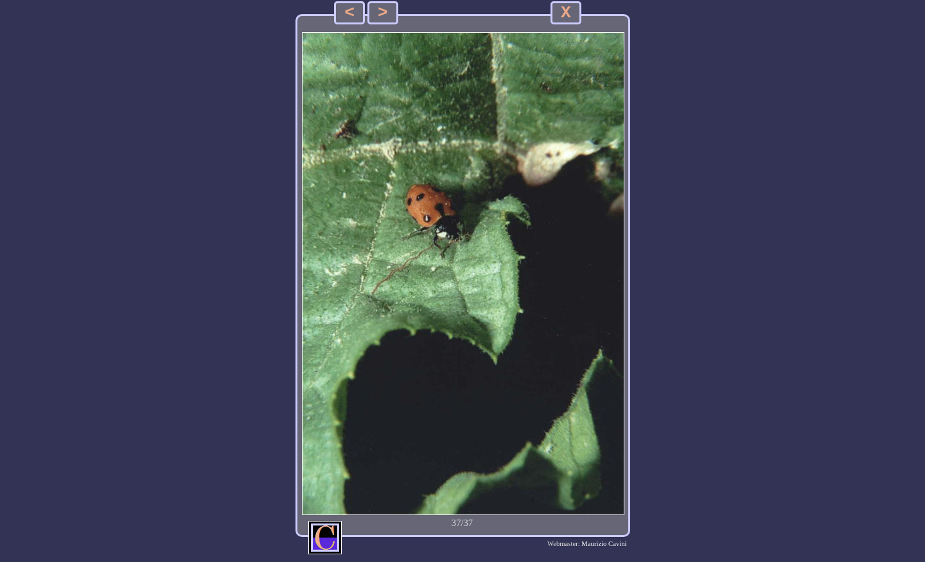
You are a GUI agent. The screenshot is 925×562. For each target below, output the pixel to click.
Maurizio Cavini (603, 543)
